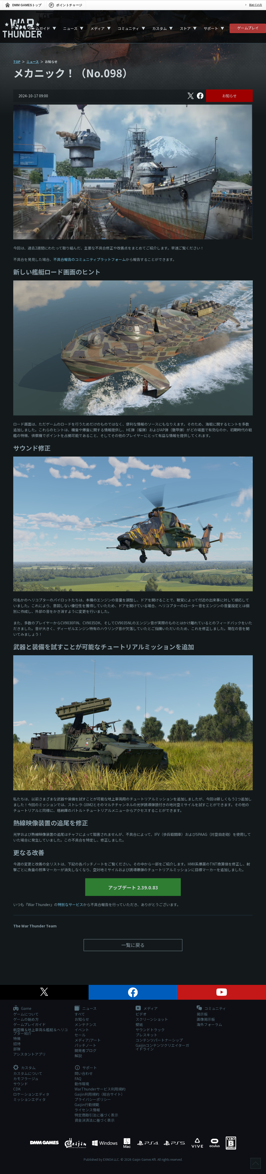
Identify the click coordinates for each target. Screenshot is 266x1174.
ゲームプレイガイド (29, 1024)
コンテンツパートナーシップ (159, 1040)
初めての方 (255, 4)
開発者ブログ (85, 1050)
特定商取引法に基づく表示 (96, 1115)
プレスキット (146, 1035)
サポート (211, 28)
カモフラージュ (25, 1078)
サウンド (20, 1084)
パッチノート (85, 1045)
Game (22, 1008)
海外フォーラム (209, 1024)
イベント (82, 1029)
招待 (17, 1043)
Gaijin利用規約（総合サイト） (100, 1094)
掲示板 (202, 1014)
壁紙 (139, 1024)
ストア (185, 28)
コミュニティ (128, 28)
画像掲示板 (206, 1019)
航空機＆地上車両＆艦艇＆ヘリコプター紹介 (40, 1031)
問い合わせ (84, 1073)
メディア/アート (88, 1040)
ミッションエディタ (29, 1099)
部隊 (17, 1049)
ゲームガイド (39, 28)
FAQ (78, 1078)
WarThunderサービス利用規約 (100, 1089)
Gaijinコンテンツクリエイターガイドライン (162, 1047)
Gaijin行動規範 (87, 1104)
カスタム (159, 28)
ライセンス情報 (87, 1110)
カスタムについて (27, 1073)
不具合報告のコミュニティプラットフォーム (89, 259)
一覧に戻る (133, 944)
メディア (97, 28)
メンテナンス (85, 1024)
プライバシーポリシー (93, 1099)
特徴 (17, 1038)
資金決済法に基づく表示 (95, 1120)
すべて (80, 1014)
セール (80, 1035)
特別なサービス (70, 904)
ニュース (70, 28)
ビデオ (141, 1014)
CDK (17, 1089)
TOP (16, 61)
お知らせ (229, 95)
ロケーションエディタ (31, 1094)
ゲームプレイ (248, 27)
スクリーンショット (152, 1019)
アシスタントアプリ (29, 1054)
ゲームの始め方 (26, 1019)
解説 (78, 1055)
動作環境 (82, 1084)
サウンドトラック (150, 1029)
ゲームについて (26, 1014)
